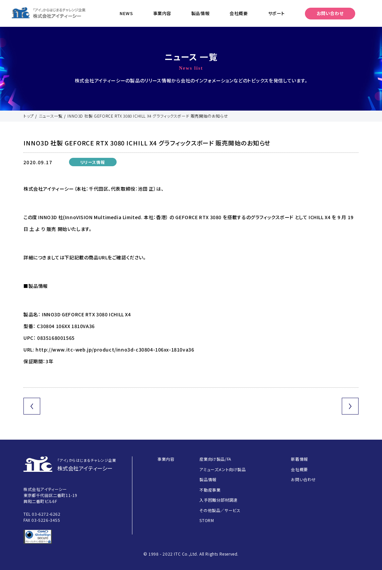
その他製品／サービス (219, 510)
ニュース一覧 (51, 116)
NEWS (126, 13)
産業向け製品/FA (215, 459)
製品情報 (200, 13)
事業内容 (162, 13)
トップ (28, 116)
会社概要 (239, 13)
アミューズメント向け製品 (222, 469)
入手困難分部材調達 (218, 500)
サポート (276, 13)
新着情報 (299, 459)
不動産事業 (209, 490)
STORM (206, 520)
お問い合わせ (330, 13)
